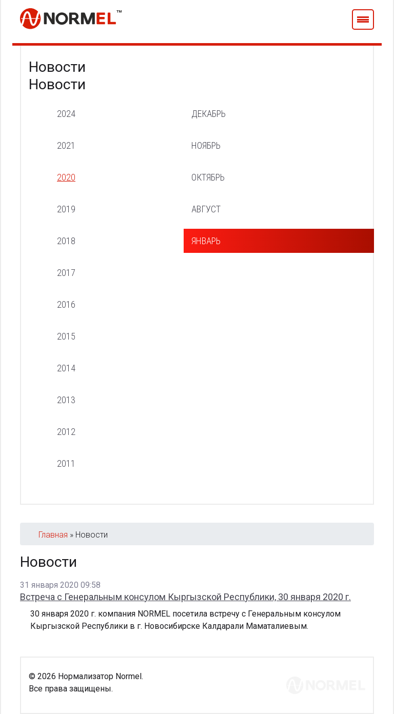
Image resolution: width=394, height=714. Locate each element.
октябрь (208, 177)
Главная (53, 535)
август (206, 209)
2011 (66, 463)
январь (206, 240)
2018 (66, 240)
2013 (66, 399)
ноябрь (206, 145)
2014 (66, 368)
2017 (66, 272)
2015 (66, 336)
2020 (66, 177)
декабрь (208, 113)
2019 (66, 209)
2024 (66, 113)
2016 (66, 304)
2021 (66, 145)
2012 (66, 431)
